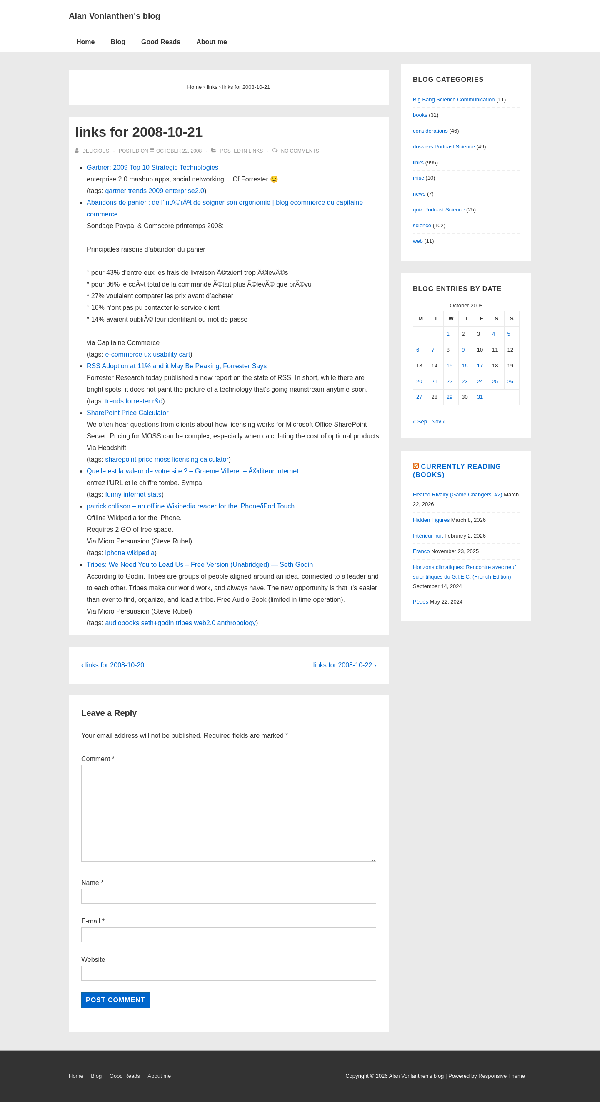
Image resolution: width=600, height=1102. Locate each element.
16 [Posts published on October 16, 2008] (465, 365)
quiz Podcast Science (439, 209)
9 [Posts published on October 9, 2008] (463, 350)
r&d (157, 401)
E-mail (90, 921)
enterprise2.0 (184, 190)
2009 (156, 190)
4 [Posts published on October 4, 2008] (493, 334)
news (419, 194)
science (422, 225)
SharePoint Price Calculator (128, 412)
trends (137, 190)
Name (90, 882)
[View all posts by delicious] (92, 151)
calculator (214, 459)
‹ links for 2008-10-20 (112, 665)
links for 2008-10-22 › (344, 665)
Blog (117, 41)
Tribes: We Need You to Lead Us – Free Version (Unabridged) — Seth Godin (200, 564)
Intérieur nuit (428, 536)
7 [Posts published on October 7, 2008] (432, 350)
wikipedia (141, 552)
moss (162, 459)
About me (211, 41)
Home (85, 41)
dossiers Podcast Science (444, 146)
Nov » (439, 421)
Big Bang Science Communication (454, 99)
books (420, 115)
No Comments (300, 151)
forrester (137, 401)
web (418, 241)
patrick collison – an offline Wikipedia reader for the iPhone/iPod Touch (191, 506)
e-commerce (123, 354)
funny (113, 494)
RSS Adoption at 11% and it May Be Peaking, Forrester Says (177, 366)
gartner (115, 190)
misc (418, 178)
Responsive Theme (501, 1076)
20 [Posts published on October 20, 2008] (419, 381)
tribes (184, 622)
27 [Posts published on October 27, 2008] (419, 397)
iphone (115, 552)
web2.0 (205, 622)
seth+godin (157, 622)
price (145, 459)
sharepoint (120, 459)
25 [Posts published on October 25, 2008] (495, 381)
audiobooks (122, 622)
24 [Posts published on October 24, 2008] (480, 381)
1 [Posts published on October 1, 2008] (448, 334)
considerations (430, 131)
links (256, 151)
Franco (421, 551)
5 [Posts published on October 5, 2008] (509, 334)
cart (184, 354)
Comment (98, 758)
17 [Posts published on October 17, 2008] (480, 365)
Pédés (420, 602)
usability (165, 354)
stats (155, 494)
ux (147, 354)
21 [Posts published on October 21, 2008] (434, 381)
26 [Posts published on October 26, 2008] (510, 381)
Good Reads (160, 41)
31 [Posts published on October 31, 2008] (480, 397)
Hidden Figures (431, 520)
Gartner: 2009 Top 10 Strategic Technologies (152, 167)
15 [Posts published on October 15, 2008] (449, 365)
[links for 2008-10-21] (179, 151)
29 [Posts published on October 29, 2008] (449, 397)
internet (134, 494)
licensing (185, 459)
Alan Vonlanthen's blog (114, 15)
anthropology (237, 622)
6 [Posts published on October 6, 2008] (417, 350)
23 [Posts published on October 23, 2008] (465, 381)
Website (93, 959)
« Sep (420, 421)
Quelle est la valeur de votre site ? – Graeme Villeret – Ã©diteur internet (193, 471)
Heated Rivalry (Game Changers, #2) (457, 494)
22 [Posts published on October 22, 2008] (449, 381)
